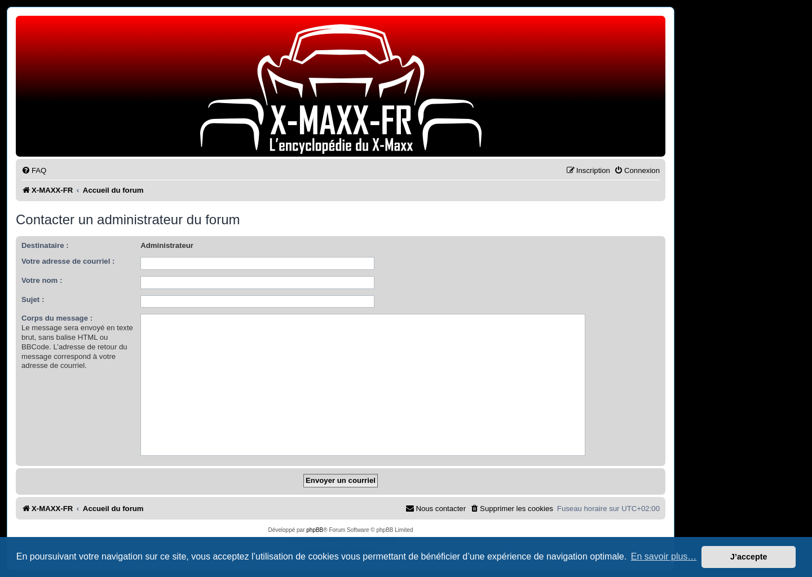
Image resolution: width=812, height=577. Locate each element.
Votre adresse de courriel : (67, 261)
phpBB (314, 530)
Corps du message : (56, 318)
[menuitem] (33, 170)
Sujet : (32, 299)
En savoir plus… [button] (664, 556)
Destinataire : (45, 245)
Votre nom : (41, 280)
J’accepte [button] (748, 556)
